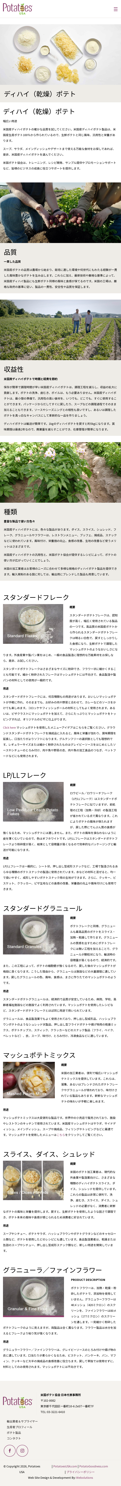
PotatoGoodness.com (93, 1466)
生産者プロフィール (19, 1427)
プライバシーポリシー (80, 1472)
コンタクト (14, 1438)
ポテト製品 (14, 1432)
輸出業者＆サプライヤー (22, 1421)
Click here (9, 727)
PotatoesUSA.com (65, 1466)
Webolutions (84, 1477)
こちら (61, 1135)
